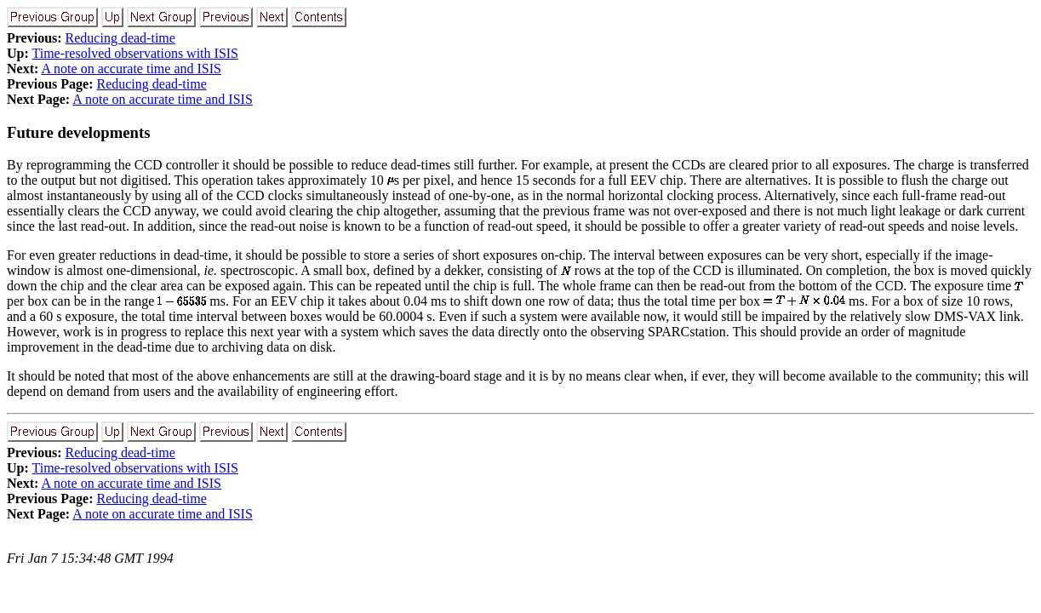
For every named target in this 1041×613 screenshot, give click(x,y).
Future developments (79, 132)
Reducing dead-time (120, 38)
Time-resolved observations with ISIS (135, 53)
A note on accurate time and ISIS (131, 68)
